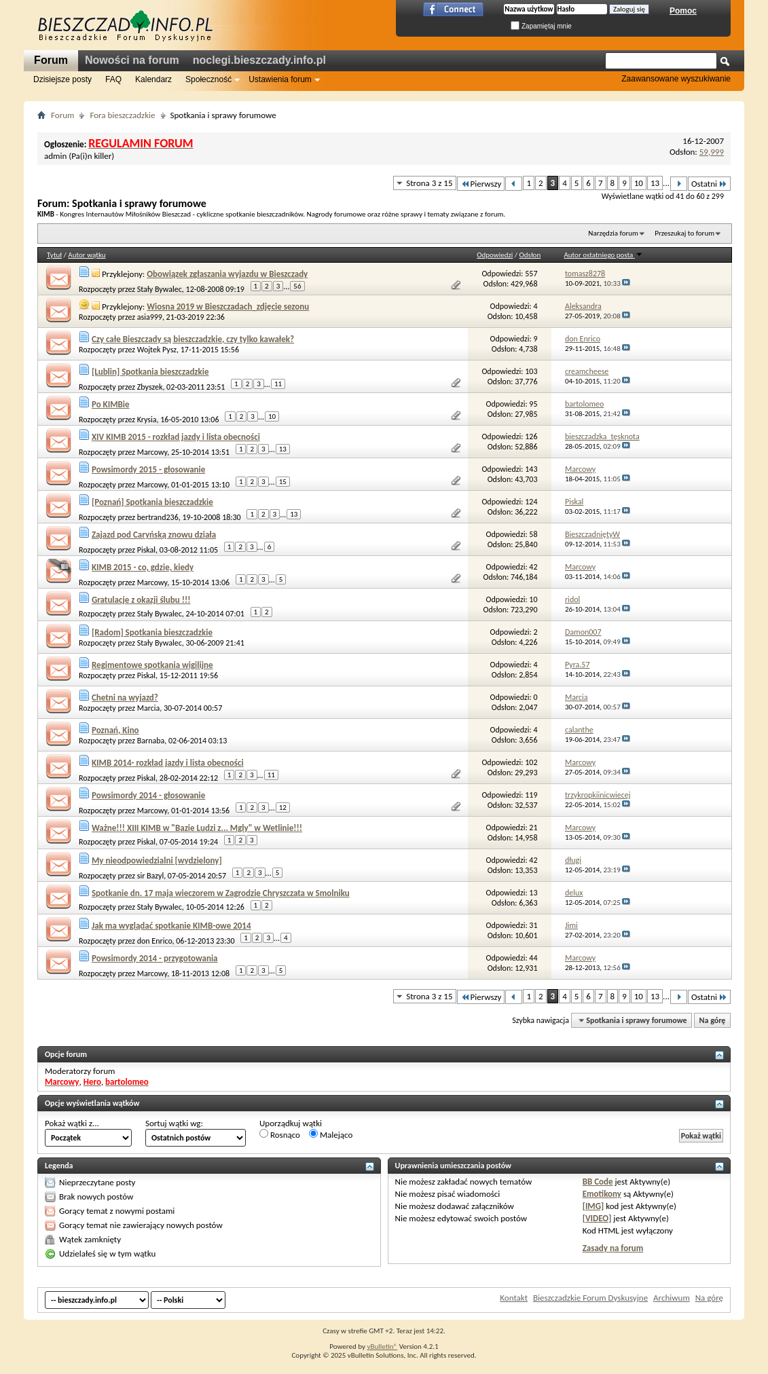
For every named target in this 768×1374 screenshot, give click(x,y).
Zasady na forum (613, 1248)
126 (531, 436)
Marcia (148, 708)
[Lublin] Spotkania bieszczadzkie (150, 372)
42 (533, 567)
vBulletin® (382, 1346)
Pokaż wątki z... (72, 1123)
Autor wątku (86, 254)
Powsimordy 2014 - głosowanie (148, 795)
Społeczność (208, 79)
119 (531, 795)
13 (655, 183)
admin (55, 156)
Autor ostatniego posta (603, 254)
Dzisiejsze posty (62, 79)
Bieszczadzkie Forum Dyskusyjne (590, 1298)
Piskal (146, 550)
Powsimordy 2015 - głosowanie (148, 469)
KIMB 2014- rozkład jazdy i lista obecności (168, 763)
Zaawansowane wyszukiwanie (676, 78)
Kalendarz (153, 79)
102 (531, 762)
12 (283, 807)
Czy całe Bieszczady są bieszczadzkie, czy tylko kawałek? (193, 339)
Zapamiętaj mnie (541, 26)
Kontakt (514, 1298)
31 (533, 925)
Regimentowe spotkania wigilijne (152, 665)
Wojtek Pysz (157, 349)
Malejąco (330, 1134)
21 (533, 827)
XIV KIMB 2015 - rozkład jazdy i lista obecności (176, 437)
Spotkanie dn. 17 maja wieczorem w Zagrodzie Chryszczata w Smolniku (221, 893)
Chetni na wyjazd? (125, 697)
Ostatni (709, 184)
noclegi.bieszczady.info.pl (259, 60)
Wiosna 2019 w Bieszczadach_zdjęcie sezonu (228, 306)
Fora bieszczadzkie (122, 115)
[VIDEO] (597, 1218)
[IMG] (593, 1206)
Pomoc (683, 11)
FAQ (113, 79)
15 (283, 481)
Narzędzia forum (613, 233)
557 (531, 273)
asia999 (149, 317)
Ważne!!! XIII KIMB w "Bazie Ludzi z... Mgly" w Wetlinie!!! (197, 828)
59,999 (711, 152)
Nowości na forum (132, 60)
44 (533, 958)
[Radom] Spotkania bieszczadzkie (152, 632)
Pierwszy (481, 184)
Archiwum (671, 1298)
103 (531, 371)
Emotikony (602, 1194)
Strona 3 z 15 (429, 183)
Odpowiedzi (495, 254)
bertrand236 (158, 517)
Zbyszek (150, 387)
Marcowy (152, 452)
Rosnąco (279, 1134)
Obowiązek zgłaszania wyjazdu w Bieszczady (227, 274)
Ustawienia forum (280, 79)
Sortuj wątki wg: (174, 1123)
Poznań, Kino (115, 730)
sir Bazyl (150, 875)
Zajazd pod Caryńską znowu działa (154, 535)
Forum (51, 60)
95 (533, 404)
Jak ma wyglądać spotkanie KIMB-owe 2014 (171, 926)
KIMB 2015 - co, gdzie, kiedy (143, 567)
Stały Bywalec (159, 289)
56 (297, 286)
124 (531, 501)
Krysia (147, 419)
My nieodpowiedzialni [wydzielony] (157, 860)
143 (531, 469)
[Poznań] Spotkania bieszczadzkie (152, 502)
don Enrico (154, 941)
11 (278, 383)
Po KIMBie (111, 404)
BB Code (598, 1181)
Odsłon (530, 254)
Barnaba (151, 740)
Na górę (712, 1020)
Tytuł (54, 254)
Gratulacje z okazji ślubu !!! (141, 600)
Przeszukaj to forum (684, 233)
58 (533, 534)
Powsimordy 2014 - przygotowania (155, 958)
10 (638, 183)
